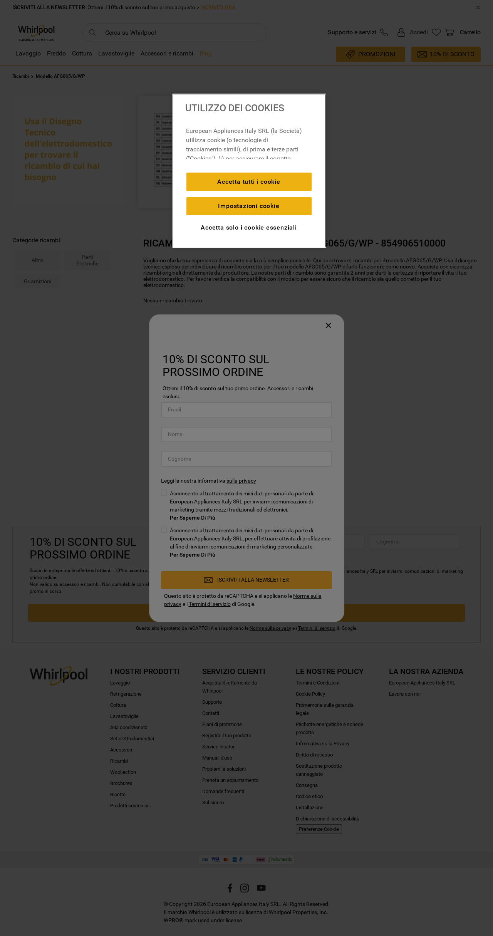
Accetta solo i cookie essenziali (249, 227)
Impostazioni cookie (248, 206)
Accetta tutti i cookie (248, 181)
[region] (249, 171)
